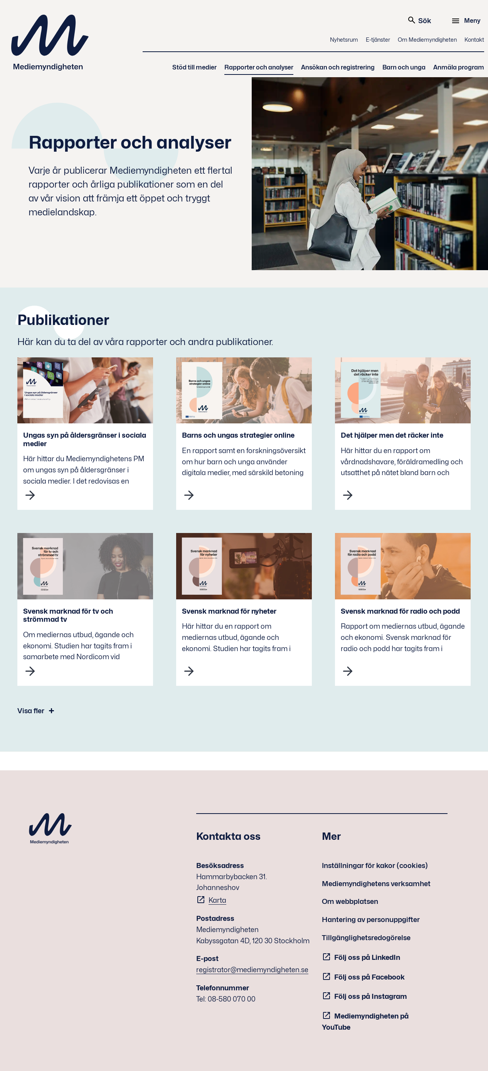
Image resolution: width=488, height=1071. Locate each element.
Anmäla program (458, 67)
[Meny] (467, 20)
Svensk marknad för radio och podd (400, 611)
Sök (419, 20)
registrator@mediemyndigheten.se (252, 970)
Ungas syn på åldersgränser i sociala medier (84, 439)
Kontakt (474, 39)
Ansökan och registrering (338, 67)
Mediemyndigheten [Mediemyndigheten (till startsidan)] (50, 43)
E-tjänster (378, 39)
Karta (217, 900)
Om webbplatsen (350, 901)
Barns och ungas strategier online (238, 435)
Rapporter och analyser (258, 67)
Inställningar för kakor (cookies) (375, 865)
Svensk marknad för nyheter (229, 611)
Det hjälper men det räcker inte (392, 435)
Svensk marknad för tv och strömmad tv (68, 615)
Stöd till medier (194, 67)
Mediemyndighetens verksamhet (376, 884)
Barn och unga (404, 67)
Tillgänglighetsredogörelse (366, 938)
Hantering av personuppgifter (371, 919)
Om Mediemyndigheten (427, 39)
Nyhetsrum (344, 39)
